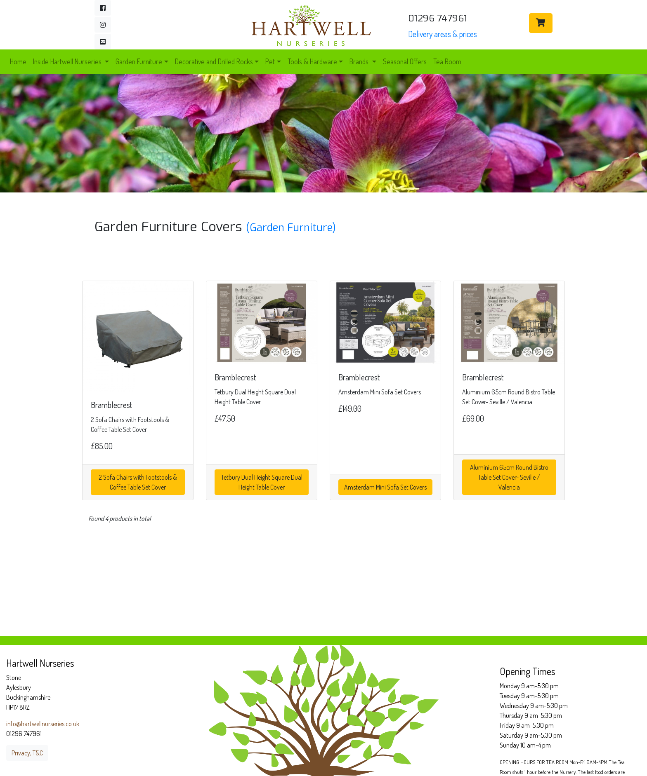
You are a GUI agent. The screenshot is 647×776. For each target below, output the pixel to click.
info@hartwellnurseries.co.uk (42, 724)
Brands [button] (359, 61)
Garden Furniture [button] (139, 61)
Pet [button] (270, 61)
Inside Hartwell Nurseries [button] (68, 61)
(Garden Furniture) (291, 227)
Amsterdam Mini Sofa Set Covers (385, 487)
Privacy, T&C (27, 753)
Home (18, 61)
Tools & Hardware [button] (312, 61)
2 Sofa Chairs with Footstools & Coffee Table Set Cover (138, 482)
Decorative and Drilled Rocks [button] (214, 61)
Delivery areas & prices (442, 33)
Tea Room (447, 61)
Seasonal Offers (405, 61)
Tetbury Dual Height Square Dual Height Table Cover (261, 482)
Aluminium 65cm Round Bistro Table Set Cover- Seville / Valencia (509, 477)
